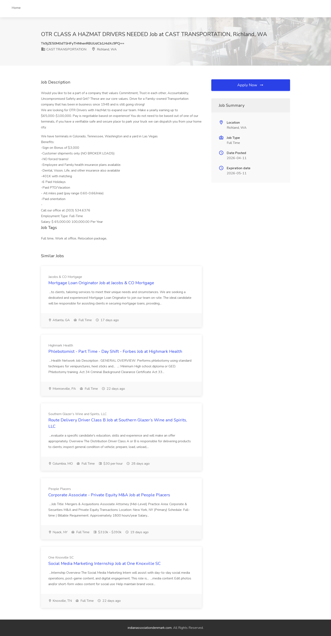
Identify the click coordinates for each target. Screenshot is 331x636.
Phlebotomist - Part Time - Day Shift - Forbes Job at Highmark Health (115, 351)
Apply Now (250, 85)
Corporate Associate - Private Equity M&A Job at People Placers (109, 495)
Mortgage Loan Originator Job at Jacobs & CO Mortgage (101, 283)
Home (16, 7)
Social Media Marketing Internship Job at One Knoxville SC (104, 563)
